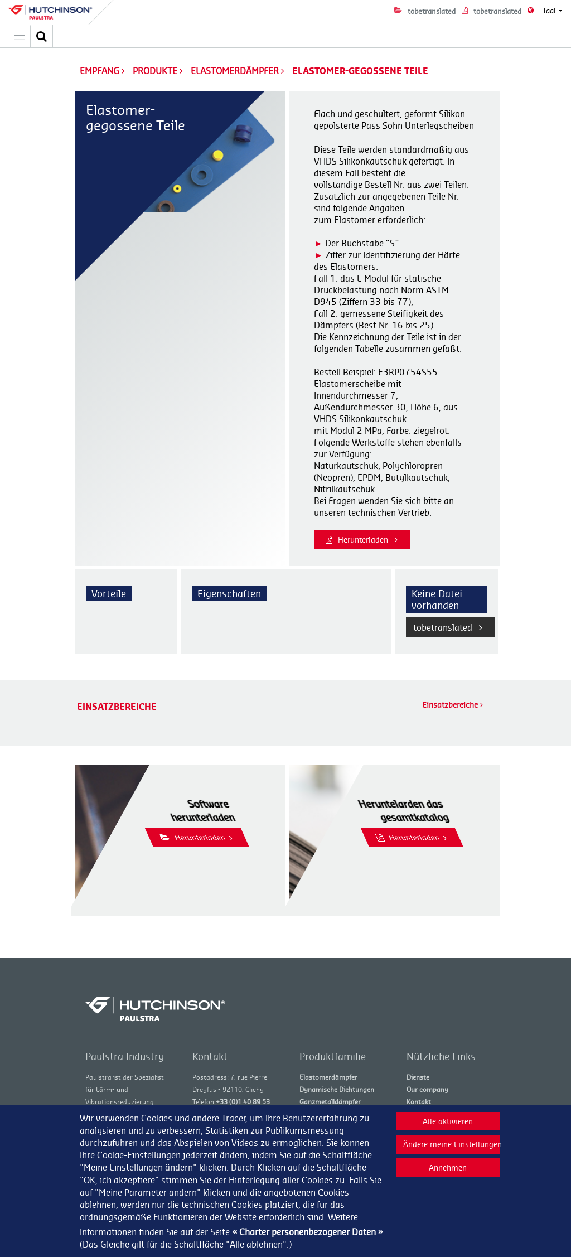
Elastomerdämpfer (236, 70)
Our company (427, 1089)
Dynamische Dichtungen (336, 1089)
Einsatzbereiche (452, 704)
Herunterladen (362, 539)
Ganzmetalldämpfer (330, 1102)
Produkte (156, 70)
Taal (550, 10)
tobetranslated (447, 627)
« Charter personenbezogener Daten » (307, 1231)
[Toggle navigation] (19, 36)
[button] (42, 36)
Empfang (99, 70)
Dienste (418, 1077)
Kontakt (419, 1102)
